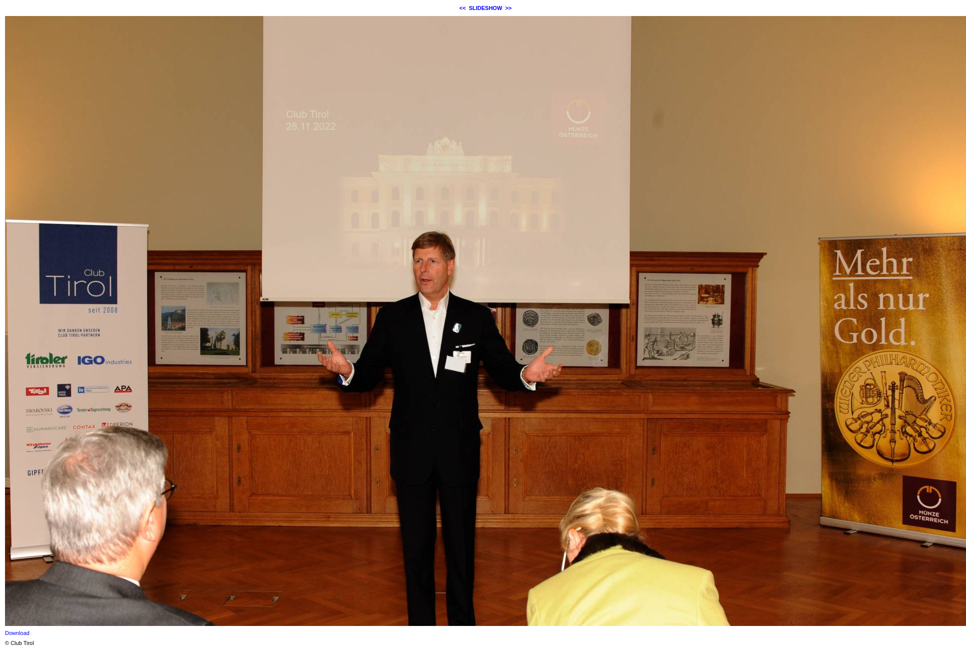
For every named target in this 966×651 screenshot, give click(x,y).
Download (17, 633)
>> (508, 8)
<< (462, 8)
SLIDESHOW (486, 8)
